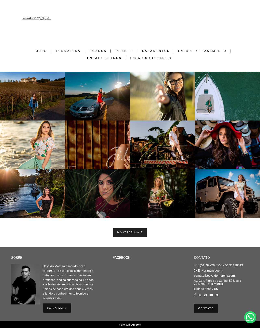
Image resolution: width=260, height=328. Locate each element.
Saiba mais (57, 307)
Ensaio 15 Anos (104, 58)
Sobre (224, 18)
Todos (40, 51)
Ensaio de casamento (202, 51)
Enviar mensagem (210, 270)
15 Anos (98, 51)
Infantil (124, 51)
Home (174, 18)
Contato (238, 18)
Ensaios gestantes (151, 58)
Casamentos (156, 51)
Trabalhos (190, 18)
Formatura (68, 51)
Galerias (209, 18)
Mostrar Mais (130, 232)
